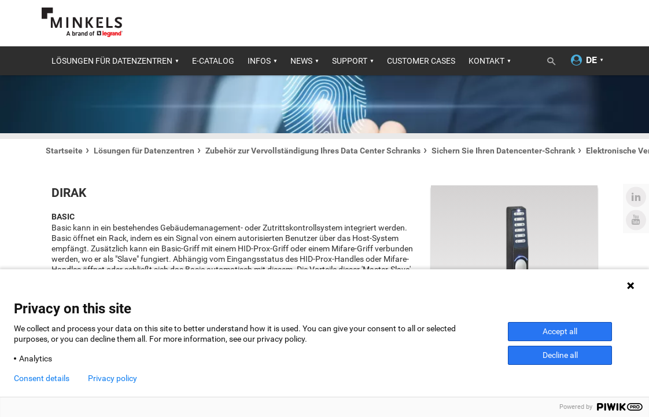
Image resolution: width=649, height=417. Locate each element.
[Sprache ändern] (592, 60)
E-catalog (213, 60)
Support (349, 60)
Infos (259, 60)
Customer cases (421, 60)
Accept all (560, 331)
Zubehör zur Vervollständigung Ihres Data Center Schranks (313, 150)
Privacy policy (112, 378)
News (301, 60)
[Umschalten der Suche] (555, 59)
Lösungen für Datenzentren (111, 60)
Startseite (64, 150)
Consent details (41, 378)
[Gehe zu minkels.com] (82, 22)
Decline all (560, 355)
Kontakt (486, 60)
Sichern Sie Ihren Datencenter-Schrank (503, 150)
